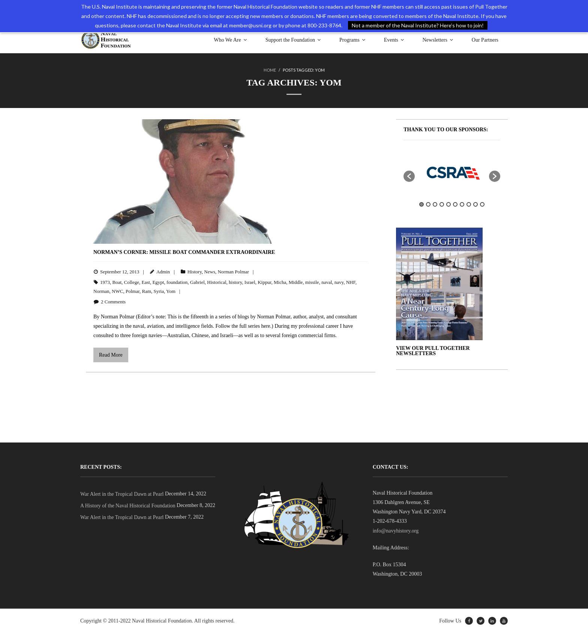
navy (339, 282)
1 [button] (421, 204)
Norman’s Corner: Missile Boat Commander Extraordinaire (184, 252)
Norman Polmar (233, 271)
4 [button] (442, 204)
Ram (147, 291)
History (195, 271)
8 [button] (468, 204)
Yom (171, 291)
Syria (159, 291)
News (209, 271)
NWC (117, 291)
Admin (163, 271)
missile (312, 282)
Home (270, 70)
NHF (351, 282)
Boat (117, 282)
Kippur (264, 282)
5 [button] (448, 204)
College (131, 282)
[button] (409, 176)
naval (326, 282)
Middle (296, 282)
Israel (249, 282)
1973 (105, 282)
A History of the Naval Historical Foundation (128, 505)
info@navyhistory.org (396, 531)
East (146, 282)
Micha (280, 282)
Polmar (133, 291)
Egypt (158, 282)
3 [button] (435, 204)
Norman (101, 291)
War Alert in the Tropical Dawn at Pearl (122, 494)
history (235, 282)
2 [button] (428, 204)
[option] (452, 172)
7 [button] (462, 204)
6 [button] (455, 204)
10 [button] (482, 204)
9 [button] (475, 204)
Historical (216, 282)
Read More (111, 355)
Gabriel (197, 282)
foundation (177, 282)
